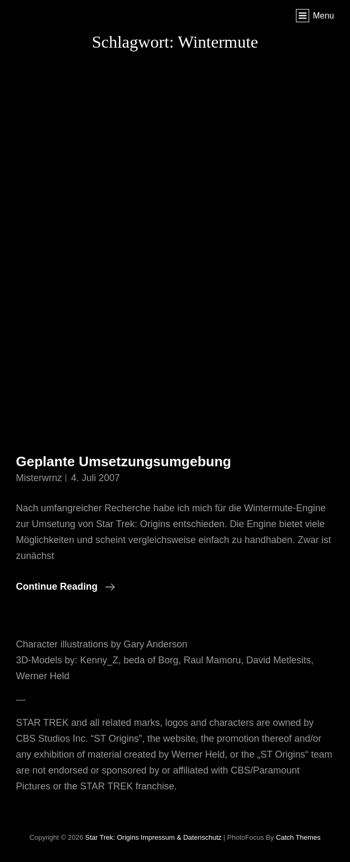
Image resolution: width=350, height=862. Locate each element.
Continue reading (65, 586)
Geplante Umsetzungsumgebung (123, 461)
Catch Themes (298, 837)
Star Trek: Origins (112, 837)
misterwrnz (39, 478)
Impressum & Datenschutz (181, 837)
